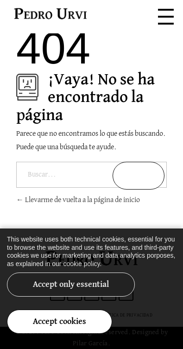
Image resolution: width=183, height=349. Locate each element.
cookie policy (81, 268)
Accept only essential (71, 290)
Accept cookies (59, 327)
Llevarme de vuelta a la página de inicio (78, 200)
